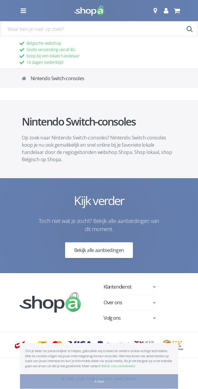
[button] (155, 10)
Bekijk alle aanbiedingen (99, 250)
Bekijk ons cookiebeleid (118, 366)
